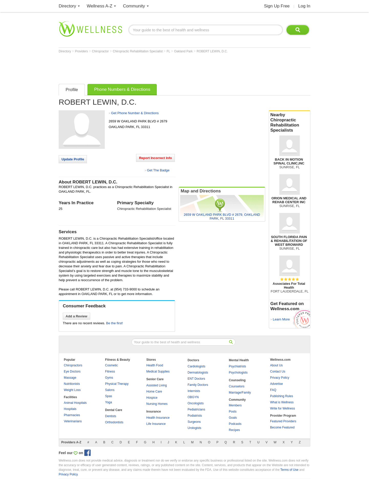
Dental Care (113, 410)
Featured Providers (283, 421)
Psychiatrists (237, 366)
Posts (233, 411)
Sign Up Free (277, 6)
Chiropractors (73, 365)
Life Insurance (156, 424)
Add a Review (76, 316)
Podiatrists (195, 415)
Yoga (108, 402)
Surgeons (194, 422)
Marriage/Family (240, 392)
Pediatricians (196, 409)
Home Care (154, 391)
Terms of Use (289, 470)
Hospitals (70, 409)
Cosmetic (111, 365)
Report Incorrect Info (155, 158)
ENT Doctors (196, 378)
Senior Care (154, 379)
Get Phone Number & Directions (135, 113)
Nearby (289, 122)
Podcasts (235, 424)
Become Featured (282, 427)
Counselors (236, 386)
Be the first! (114, 323)
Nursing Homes (157, 404)
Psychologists (238, 372)
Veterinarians (73, 421)
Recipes (234, 430)
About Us (276, 365)
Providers (82, 51)
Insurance (153, 411)
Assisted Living (156, 385)
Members (235, 405)
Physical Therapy (117, 384)
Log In (304, 6)
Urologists (194, 428)
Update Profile (72, 159)
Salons (110, 390)
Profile (72, 89)
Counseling (237, 380)
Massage (70, 377)
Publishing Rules (281, 396)
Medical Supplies (158, 371)
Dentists (110, 416)
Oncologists (196, 403)
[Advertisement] (152, 67)
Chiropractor (101, 51)
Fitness (110, 371)
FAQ (273, 390)
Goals (233, 417)
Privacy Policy (279, 377)
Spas (108, 396)
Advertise (276, 384)
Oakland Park (183, 51)
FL (169, 51)
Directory (67, 6)
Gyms (109, 377)
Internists (194, 391)
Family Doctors (198, 385)
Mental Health (239, 360)
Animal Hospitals (75, 403)
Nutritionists (72, 384)
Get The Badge (158, 170)
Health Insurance (158, 417)
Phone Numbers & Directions (122, 89)
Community (134, 6)
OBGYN (193, 397)
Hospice (151, 397)
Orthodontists (114, 422)
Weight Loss (72, 390)
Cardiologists (196, 366)
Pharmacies (72, 415)
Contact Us (277, 371)
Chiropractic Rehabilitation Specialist (138, 51)
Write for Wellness (282, 408)
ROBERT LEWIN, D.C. (212, 51)
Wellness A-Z (99, 6)
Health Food (154, 365)
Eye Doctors (72, 371)
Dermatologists (198, 372)
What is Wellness (282, 402)
